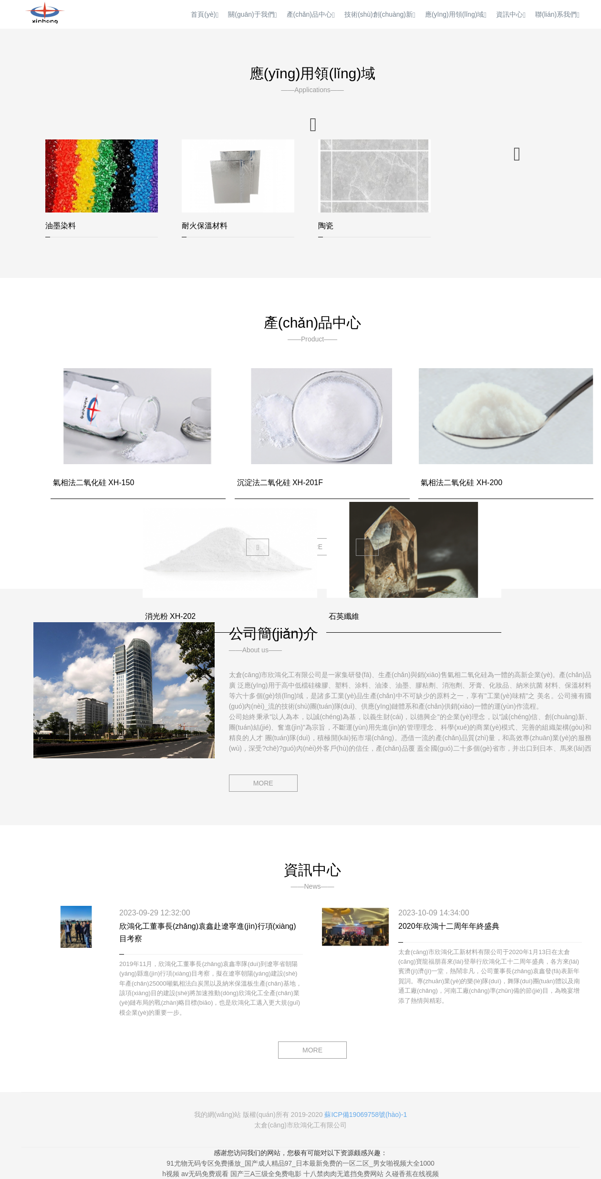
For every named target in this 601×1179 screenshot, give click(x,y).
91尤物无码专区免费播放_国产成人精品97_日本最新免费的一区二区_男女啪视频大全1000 (300, 1163)
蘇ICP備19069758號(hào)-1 (365, 1114)
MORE (263, 783)
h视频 (170, 1174)
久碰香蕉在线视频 (412, 1174)
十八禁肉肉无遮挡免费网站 (343, 1174)
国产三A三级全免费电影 (265, 1174)
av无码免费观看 (204, 1174)
